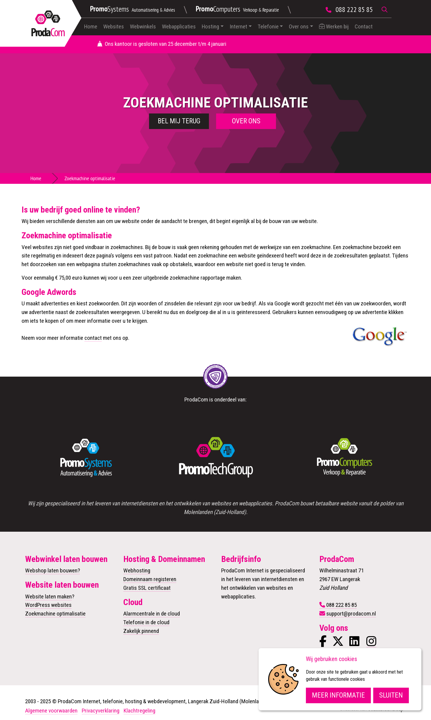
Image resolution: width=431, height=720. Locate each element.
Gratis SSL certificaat (147, 587)
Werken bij (334, 26)
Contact (364, 26)
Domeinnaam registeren (149, 579)
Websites (113, 26)
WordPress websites (48, 604)
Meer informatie (338, 695)
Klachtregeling (139, 710)
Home (90, 26)
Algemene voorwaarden (51, 710)
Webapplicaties (179, 26)
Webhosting (136, 570)
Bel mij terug (179, 121)
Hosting (210, 26)
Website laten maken (48, 596)
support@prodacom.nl (351, 613)
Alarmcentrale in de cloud (151, 613)
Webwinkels (143, 26)
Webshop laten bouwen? (52, 570)
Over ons (299, 26)
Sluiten (391, 695)
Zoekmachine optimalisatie (55, 613)
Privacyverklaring (100, 710)
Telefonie (268, 26)
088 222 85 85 (354, 9)
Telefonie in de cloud (146, 622)
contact (93, 337)
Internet (238, 26)
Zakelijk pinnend (141, 630)
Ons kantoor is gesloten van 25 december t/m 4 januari (161, 43)
